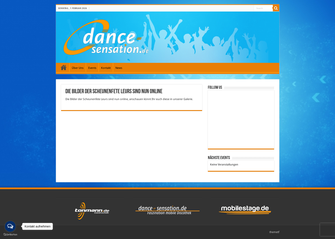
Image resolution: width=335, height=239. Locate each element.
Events (92, 67)
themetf (274, 232)
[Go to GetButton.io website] (10, 234)
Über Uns (78, 67)
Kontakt (106, 67)
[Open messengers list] (10, 226)
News (118, 67)
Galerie (63, 67)
